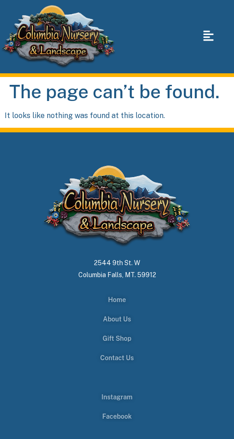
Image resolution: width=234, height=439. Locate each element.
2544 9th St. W (117, 263)
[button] (208, 36)
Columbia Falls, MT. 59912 (117, 275)
